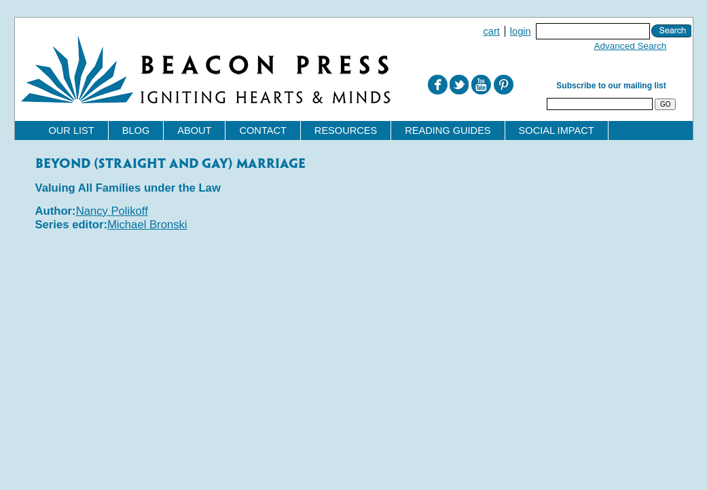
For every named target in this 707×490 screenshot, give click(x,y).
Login (520, 31)
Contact (262, 130)
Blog (136, 130)
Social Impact (556, 130)
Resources (345, 130)
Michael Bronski (147, 224)
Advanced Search (630, 46)
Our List (71, 130)
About (194, 130)
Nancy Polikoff (112, 211)
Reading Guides (447, 130)
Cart (492, 31)
